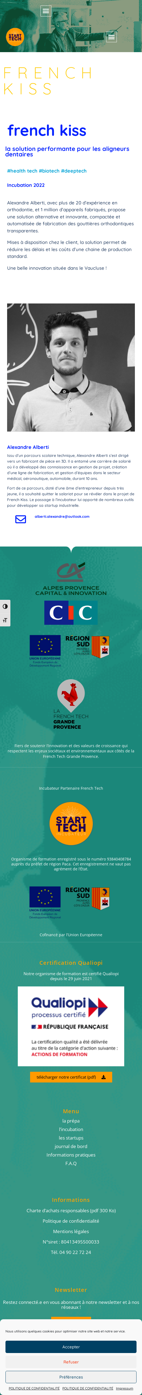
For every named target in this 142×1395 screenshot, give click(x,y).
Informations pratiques (71, 1155)
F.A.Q (71, 1163)
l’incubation (71, 1129)
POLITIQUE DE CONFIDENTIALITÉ (34, 1388)
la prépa (71, 1121)
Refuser (71, 1362)
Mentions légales (71, 1231)
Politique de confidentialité (71, 1221)
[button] (45, 10)
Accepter (71, 1346)
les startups (71, 1138)
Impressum (124, 1388)
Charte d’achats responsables (58, 1210)
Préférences (71, 1377)
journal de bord (71, 1146)
